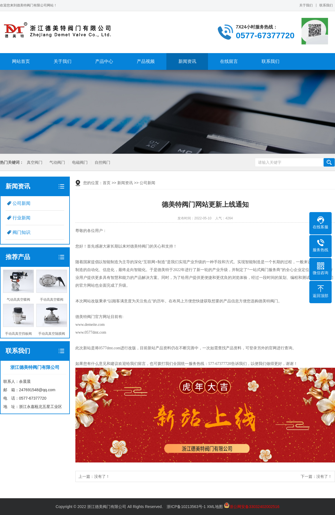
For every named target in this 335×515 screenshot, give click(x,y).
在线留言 (229, 61)
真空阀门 (34, 162)
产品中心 (104, 61)
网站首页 (21, 61)
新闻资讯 (187, 61)
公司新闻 (21, 203)
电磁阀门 (80, 162)
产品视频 (146, 61)
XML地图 (215, 506)
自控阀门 (102, 162)
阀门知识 (21, 232)
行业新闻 (21, 217)
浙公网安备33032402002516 (251, 506)
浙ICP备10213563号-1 (186, 506)
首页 (107, 183)
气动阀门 (57, 162)
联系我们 (326, 5)
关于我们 (306, 5)
